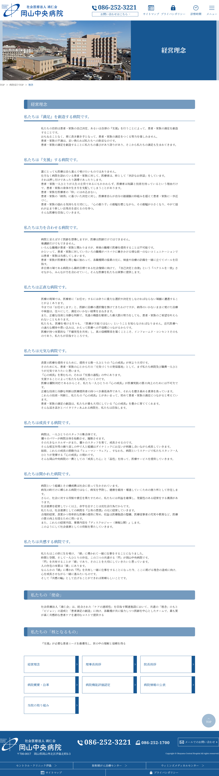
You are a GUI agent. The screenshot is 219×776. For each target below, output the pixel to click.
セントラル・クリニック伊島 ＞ (36, 765)
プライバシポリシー (173, 13)
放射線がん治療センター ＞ (109, 765)
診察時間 (195, 13)
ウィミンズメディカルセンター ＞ (182, 765)
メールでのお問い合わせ (200, 742)
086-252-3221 (117, 7)
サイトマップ (151, 13)
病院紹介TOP (16, 85)
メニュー (211, 13)
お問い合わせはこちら (114, 14)
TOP (2, 85)
